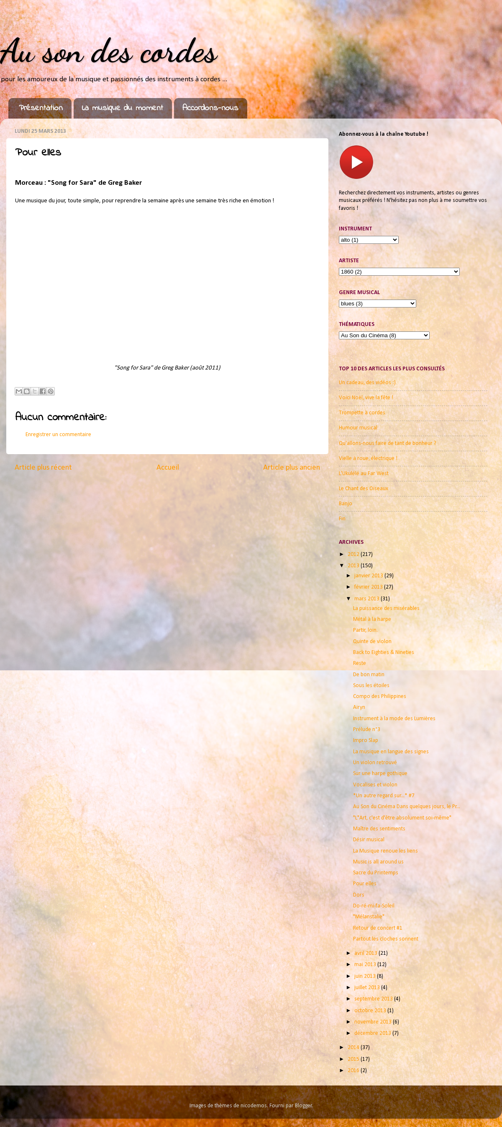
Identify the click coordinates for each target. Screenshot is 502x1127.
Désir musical (368, 840)
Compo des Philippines (379, 696)
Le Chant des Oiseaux (363, 488)
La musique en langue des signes (391, 752)
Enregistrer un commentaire (58, 434)
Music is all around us (378, 862)
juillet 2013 (367, 987)
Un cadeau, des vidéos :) (367, 382)
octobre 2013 (370, 1010)
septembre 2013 (374, 999)
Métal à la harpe (372, 619)
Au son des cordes (108, 50)
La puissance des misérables (386, 608)
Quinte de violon (372, 641)
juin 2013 (365, 976)
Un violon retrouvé (375, 762)
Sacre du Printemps (375, 873)
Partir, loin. (365, 630)
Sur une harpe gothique (380, 773)
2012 (354, 554)
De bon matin (368, 674)
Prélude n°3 (366, 729)
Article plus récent (43, 468)
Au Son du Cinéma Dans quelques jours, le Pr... (406, 806)
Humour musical (358, 428)
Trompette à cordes (362, 413)
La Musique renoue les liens (385, 851)
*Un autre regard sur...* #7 (384, 796)
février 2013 (369, 587)
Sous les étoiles (371, 685)
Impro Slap (365, 740)
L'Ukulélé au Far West (364, 473)
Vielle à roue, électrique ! (368, 458)
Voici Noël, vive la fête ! (366, 398)
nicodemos (254, 1106)
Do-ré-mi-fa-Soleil (373, 906)
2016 (354, 1070)
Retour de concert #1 (377, 928)
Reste (359, 663)
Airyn (359, 707)
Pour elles (364, 884)
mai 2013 (365, 964)
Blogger (303, 1106)
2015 (354, 1059)
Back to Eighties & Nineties (383, 652)
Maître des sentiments (379, 829)
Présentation (41, 108)
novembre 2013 (373, 1022)
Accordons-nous (210, 108)
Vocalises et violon (375, 785)
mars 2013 (367, 599)
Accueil (167, 468)
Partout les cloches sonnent (385, 939)
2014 (354, 1047)
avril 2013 (366, 953)
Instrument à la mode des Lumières (394, 718)
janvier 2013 (369, 576)
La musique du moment (122, 108)
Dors (358, 895)
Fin (342, 519)
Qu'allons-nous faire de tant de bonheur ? (387, 443)
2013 (354, 566)
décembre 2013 (373, 1033)
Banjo (345, 504)
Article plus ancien (291, 468)
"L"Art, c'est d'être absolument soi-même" (402, 818)
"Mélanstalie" (368, 917)
